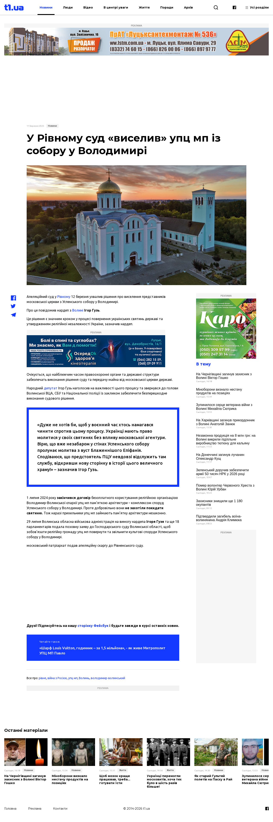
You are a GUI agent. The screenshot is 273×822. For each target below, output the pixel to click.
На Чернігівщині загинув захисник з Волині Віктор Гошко (224, 376)
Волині (77, 310)
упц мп (73, 678)
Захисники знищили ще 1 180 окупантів (219, 503)
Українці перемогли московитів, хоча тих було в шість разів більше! (164, 781)
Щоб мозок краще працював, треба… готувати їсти (114, 779)
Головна (10, 808)
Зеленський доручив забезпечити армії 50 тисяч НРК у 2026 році (222, 472)
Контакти (60, 808)
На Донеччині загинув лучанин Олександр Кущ (220, 456)
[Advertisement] (136, 89)
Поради (166, 7)
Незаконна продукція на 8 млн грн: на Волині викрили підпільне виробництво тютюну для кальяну (226, 439)
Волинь (84, 678)
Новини (46, 7)
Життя (144, 7)
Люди (68, 7)
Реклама (34, 808)
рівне (42, 678)
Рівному (63, 297)
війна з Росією (57, 678)
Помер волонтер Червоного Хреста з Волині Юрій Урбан (225, 487)
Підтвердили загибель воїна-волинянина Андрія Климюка (219, 518)
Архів (188, 7)
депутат (50, 388)
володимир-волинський (108, 678)
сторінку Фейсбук (93, 626)
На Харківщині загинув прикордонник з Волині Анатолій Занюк (225, 422)
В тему (203, 363)
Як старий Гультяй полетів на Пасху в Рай (213, 777)
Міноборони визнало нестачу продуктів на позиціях (219, 391)
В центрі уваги (116, 7)
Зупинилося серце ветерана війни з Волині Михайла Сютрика (224, 406)
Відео (88, 7)
